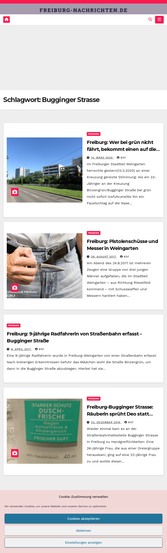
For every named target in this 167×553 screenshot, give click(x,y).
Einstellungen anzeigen (83, 543)
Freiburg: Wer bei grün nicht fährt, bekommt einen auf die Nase (121, 149)
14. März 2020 (102, 157)
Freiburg (93, 134)
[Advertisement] (83, 57)
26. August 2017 (104, 256)
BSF (121, 157)
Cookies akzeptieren (83, 519)
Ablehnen (83, 531)
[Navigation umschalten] (159, 19)
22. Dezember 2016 (106, 422)
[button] (150, 19)
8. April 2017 (21, 349)
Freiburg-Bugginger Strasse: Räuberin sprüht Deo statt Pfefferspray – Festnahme (120, 414)
